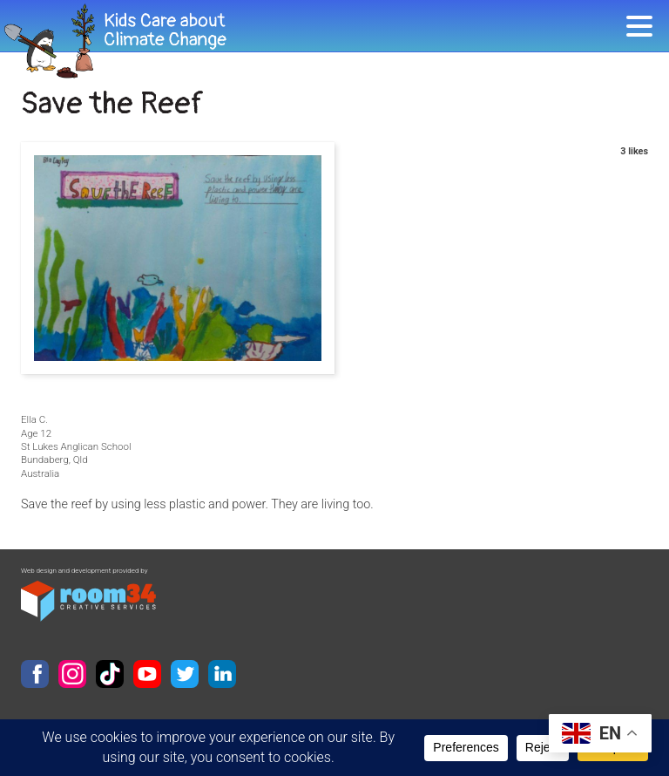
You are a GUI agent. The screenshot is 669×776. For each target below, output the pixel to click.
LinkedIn (222, 674)
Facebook (35, 674)
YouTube (147, 674)
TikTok (110, 674)
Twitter (185, 674)
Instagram (72, 674)
